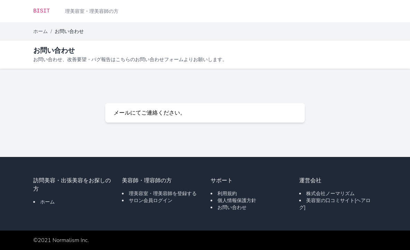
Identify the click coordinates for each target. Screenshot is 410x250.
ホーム (40, 31)
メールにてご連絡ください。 (150, 113)
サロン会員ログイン (150, 200)
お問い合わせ (232, 207)
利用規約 (227, 193)
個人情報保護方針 (236, 200)
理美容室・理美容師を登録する (163, 193)
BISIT (41, 11)
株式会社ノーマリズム (330, 193)
